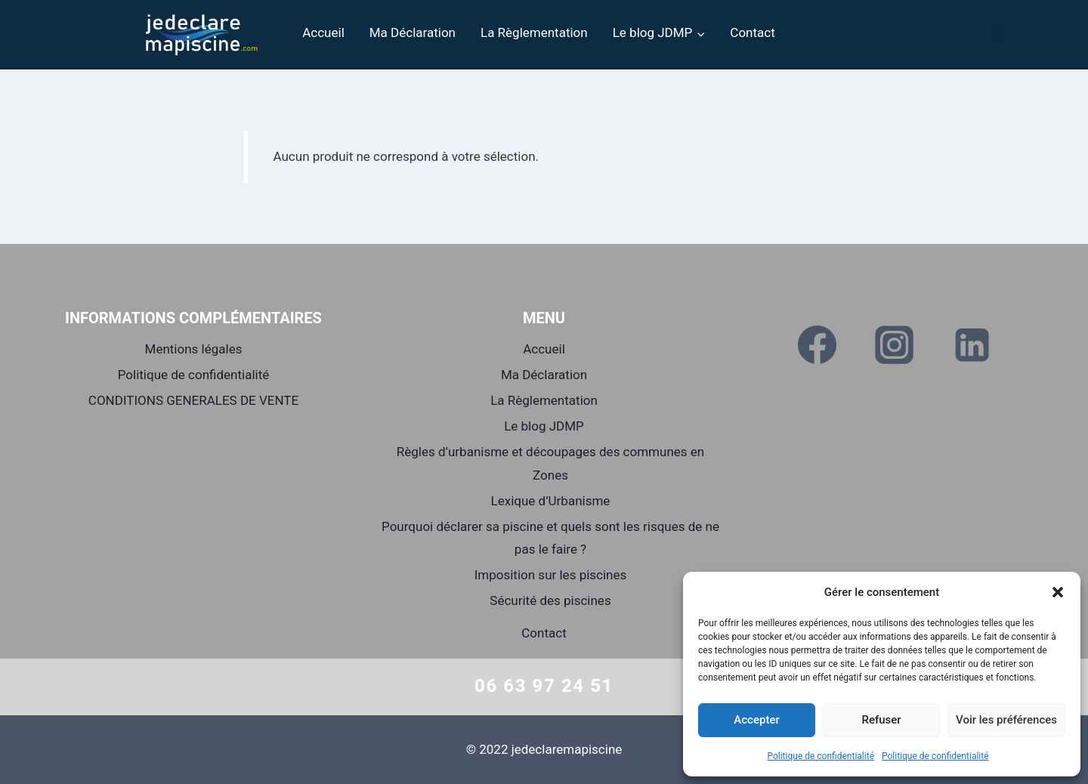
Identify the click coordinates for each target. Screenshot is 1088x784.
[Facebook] (817, 345)
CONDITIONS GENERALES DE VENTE (193, 400)
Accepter (756, 720)
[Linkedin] (971, 345)
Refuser (881, 720)
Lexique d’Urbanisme (550, 500)
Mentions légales (194, 349)
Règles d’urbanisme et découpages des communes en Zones (550, 463)
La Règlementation (534, 32)
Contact (752, 32)
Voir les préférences (1006, 720)
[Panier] (998, 33)
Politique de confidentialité (820, 756)
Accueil (323, 32)
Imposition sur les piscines (550, 574)
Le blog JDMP (544, 426)
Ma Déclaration (412, 32)
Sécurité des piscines (550, 600)
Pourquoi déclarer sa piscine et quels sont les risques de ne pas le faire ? (550, 538)
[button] (1057, 592)
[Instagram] (894, 345)
